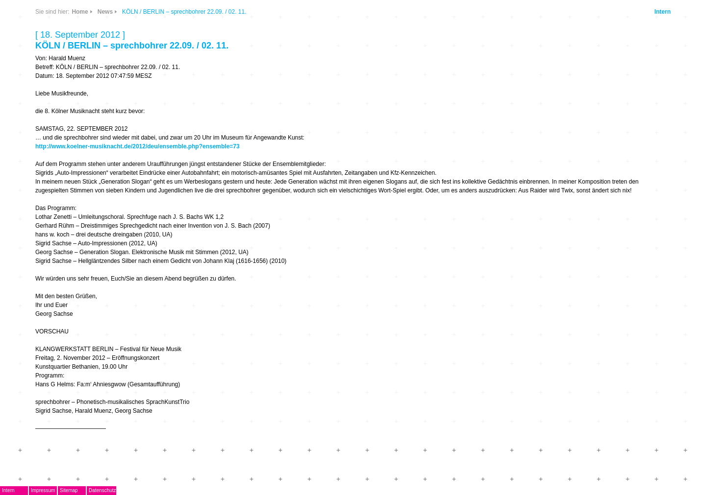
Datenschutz (102, 490)
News (105, 11)
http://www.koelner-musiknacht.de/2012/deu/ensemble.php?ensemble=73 (137, 146)
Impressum (43, 490)
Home (80, 11)
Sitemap (69, 490)
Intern (663, 11)
